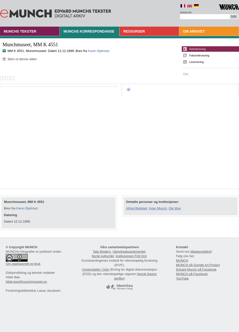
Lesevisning (196, 61)
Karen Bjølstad (98, 51)
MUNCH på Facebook (192, 274)
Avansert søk (186, 12)
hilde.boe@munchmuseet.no (26, 282)
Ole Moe (175, 208)
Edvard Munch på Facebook (196, 269)
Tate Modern (102, 251)
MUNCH (182, 260)
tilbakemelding (200, 251)
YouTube (182, 278)
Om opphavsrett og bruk (23, 264)
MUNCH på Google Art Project (198, 265)
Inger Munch (158, 208)
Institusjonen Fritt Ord (131, 256)
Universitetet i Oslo (95, 269)
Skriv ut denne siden (22, 59)
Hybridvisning (197, 48)
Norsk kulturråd (103, 256)
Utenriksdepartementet (129, 251)
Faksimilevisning (199, 55)
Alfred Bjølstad (136, 208)
